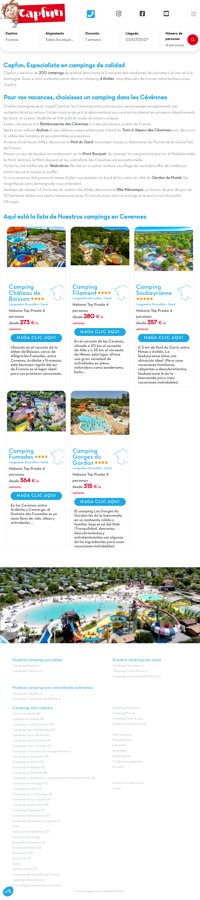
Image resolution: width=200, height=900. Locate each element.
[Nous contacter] (91, 14)
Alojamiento (54, 33)
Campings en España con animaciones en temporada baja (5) (53, 778)
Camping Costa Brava (127, 718)
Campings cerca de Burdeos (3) (33, 730)
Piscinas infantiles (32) (27, 847)
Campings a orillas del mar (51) (32, 724)
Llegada (132, 33)
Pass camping (121, 734)
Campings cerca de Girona (30, 735)
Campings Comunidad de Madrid (34, 698)
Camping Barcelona (126, 707)
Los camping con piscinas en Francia (37, 885)
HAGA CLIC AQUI (36, 338)
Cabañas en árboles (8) (28, 719)
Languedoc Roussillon (23, 304)
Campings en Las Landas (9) (31, 799)
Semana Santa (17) (24, 869)
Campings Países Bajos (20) (31, 815)
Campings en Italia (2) (27, 788)
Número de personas (173, 36)
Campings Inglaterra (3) (28, 810)
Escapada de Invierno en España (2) (36, 821)
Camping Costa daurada (129, 723)
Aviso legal (119, 750)
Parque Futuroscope (26, 837)
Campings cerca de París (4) (31, 740)
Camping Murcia (123, 713)
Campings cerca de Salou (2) (31, 746)
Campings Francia (24, 671)
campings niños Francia (28, 880)
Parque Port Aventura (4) (28, 842)
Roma (16, 864)
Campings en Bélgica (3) (28, 767)
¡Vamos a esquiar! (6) (26, 713)
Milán (16, 826)
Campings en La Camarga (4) (32, 794)
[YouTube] (166, 14)
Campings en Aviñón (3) (28, 762)
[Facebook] (142, 14)
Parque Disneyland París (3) (30, 831)
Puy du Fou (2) (21, 858)
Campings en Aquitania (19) (30, 756)
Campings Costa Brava (128, 671)
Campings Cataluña (25, 693)
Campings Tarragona (126, 665)
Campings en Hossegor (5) (30, 783)
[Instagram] (118, 14)
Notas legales (121, 756)
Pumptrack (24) (22, 853)
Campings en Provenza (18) (30, 804)
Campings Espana (24, 665)
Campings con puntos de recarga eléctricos (41, 751)
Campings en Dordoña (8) (29, 772)
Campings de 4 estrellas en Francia (35, 874)
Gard (44, 304)
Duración (92, 33)
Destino (11, 33)
